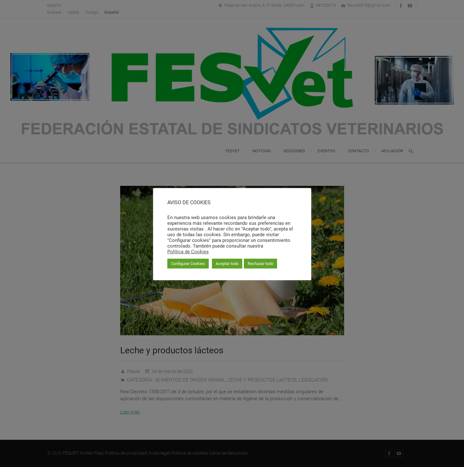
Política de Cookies (188, 252)
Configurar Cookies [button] (188, 263)
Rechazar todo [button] (260, 263)
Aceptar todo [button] (227, 263)
